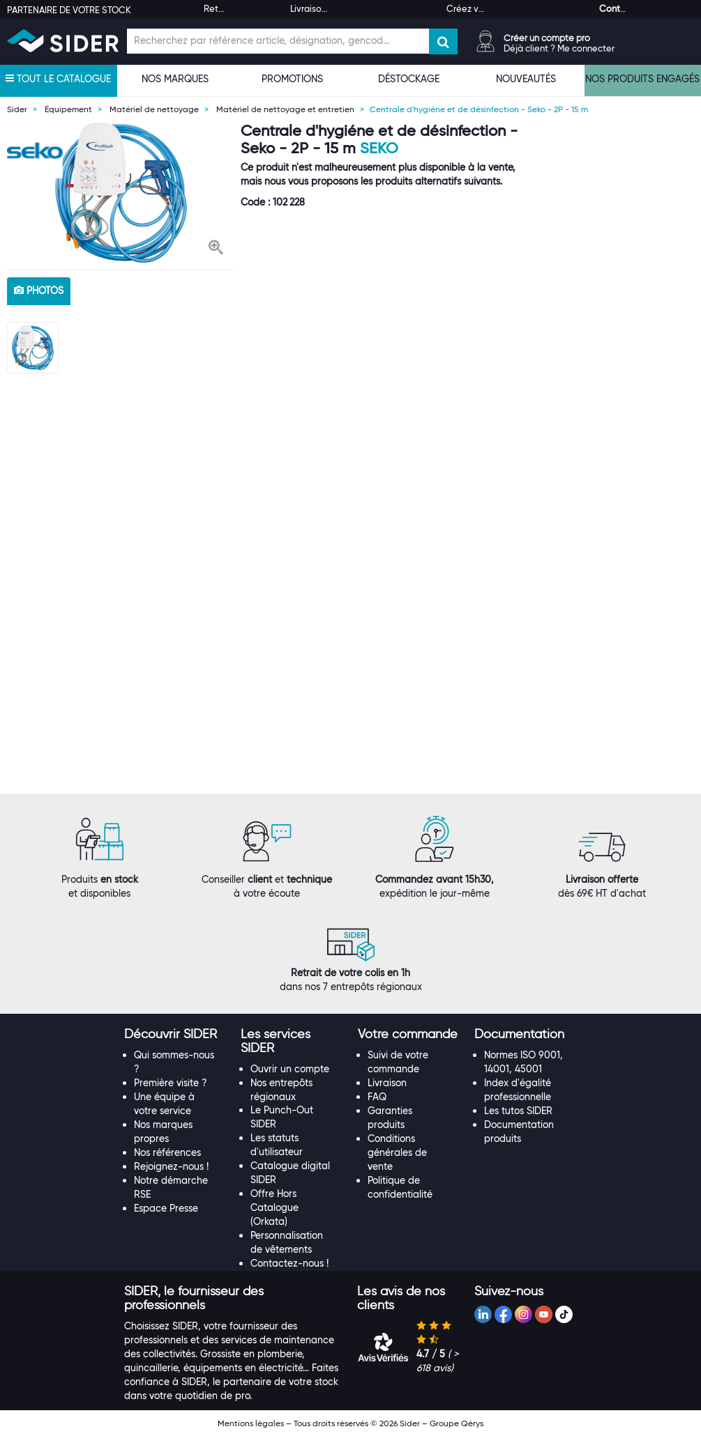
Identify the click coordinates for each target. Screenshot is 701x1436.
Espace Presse (166, 1208)
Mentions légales (251, 1423)
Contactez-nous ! (289, 1263)
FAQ (377, 1096)
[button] (216, 249)
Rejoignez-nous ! (171, 1166)
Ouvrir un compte (289, 1069)
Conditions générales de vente (397, 1152)
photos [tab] (38, 290)
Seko (379, 148)
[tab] (175, 1035)
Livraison (387, 1082)
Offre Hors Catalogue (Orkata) (274, 1207)
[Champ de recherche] (278, 41)
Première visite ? (170, 1082)
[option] (120, 193)
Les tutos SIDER (518, 1110)
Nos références (167, 1152)
